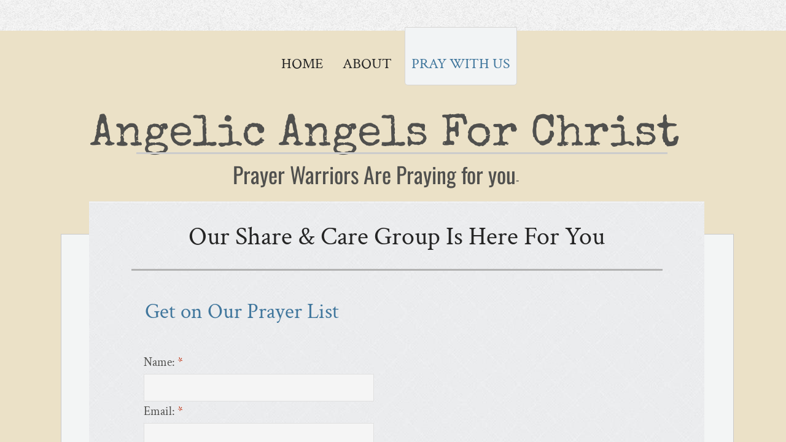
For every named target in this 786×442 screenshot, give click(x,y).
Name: (163, 362)
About (367, 63)
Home (302, 63)
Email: (163, 411)
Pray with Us (460, 63)
